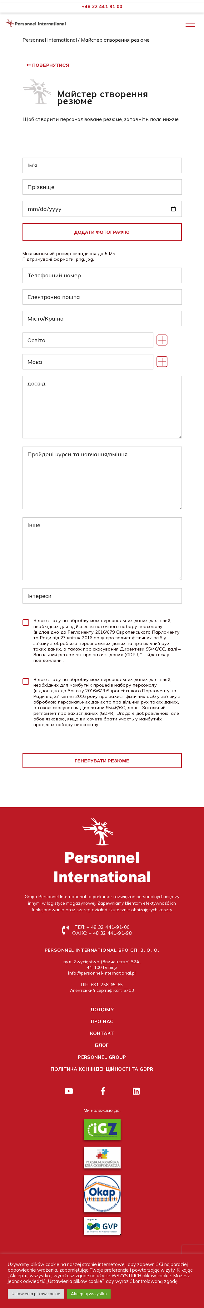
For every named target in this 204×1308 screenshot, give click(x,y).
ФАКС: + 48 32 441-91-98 (102, 933)
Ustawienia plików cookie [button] (36, 1293)
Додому (102, 1009)
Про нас (102, 1021)
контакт (102, 1033)
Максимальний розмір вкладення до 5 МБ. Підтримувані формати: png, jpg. (69, 256)
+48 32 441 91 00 (102, 6)
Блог (102, 1045)
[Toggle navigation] (190, 24)
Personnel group (102, 1057)
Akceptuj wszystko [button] (89, 1293)
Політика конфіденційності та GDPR (102, 1069)
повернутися (50, 65)
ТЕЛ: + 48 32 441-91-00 (102, 927)
